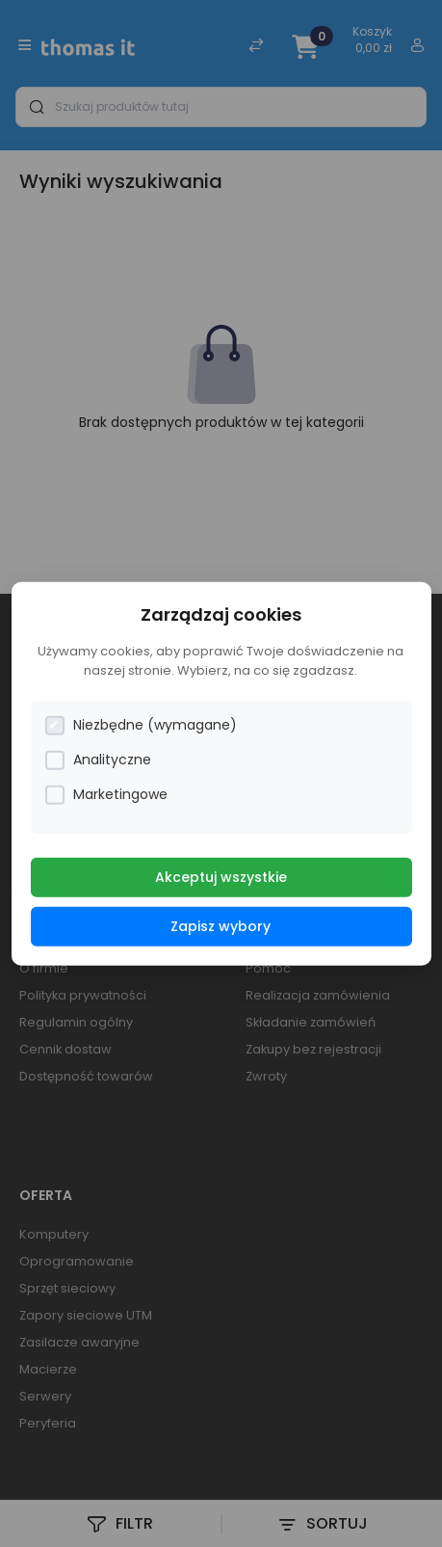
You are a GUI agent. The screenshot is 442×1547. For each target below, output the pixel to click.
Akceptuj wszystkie (221, 877)
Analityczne (97, 760)
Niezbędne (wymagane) (140, 725)
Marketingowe (106, 795)
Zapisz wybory (220, 926)
